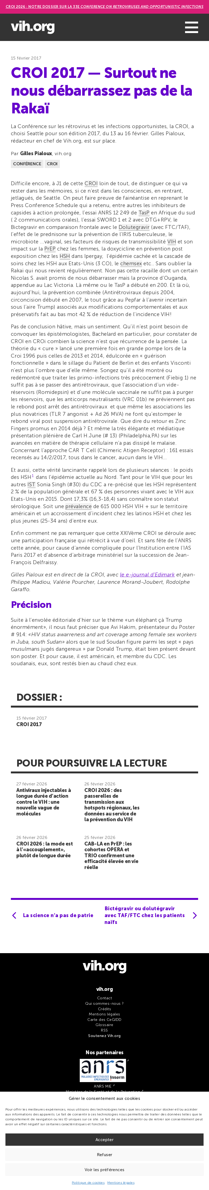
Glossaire (104, 1025)
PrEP (50, 249)
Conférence (27, 163)
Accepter (104, 1139)
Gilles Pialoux (36, 154)
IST (31, 484)
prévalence (78, 506)
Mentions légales (120, 1183)
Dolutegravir (134, 227)
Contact (104, 998)
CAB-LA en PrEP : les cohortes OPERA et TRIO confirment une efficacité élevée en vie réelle (111, 855)
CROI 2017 (29, 724)
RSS (104, 1030)
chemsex (131, 263)
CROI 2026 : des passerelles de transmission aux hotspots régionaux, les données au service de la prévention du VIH (112, 805)
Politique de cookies (88, 1183)
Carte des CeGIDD (104, 1019)
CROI (52, 163)
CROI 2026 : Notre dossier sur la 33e (105, 7)
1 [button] (33, 475)
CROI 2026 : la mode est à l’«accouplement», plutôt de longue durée (44, 850)
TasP (144, 213)
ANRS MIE (103, 1086)
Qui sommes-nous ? (104, 1003)
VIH (171, 241)
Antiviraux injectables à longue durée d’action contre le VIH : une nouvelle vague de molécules (43, 802)
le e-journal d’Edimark (147, 575)
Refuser (104, 1154)
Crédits (104, 1009)
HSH (65, 256)
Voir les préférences (105, 1169)
